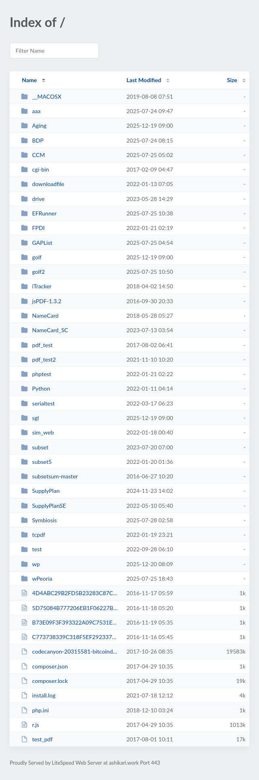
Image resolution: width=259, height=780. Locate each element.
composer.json (44, 666)
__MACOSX (41, 96)
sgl (30, 417)
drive (32, 198)
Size (232, 80)
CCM (33, 154)
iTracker (36, 286)
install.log (38, 695)
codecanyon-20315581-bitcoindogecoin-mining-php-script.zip (70, 651)
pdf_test (36, 344)
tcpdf (33, 534)
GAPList (36, 242)
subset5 (36, 461)
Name (29, 80)
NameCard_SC (44, 330)
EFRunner (38, 213)
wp (30, 564)
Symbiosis (38, 520)
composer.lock (44, 680)
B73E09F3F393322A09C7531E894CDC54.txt (70, 622)
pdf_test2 (38, 359)
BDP (32, 140)
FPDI (33, 227)
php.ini (35, 710)
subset (34, 447)
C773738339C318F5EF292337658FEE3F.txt (70, 636)
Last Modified (143, 80)
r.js (30, 724)
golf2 (33, 271)
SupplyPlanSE (43, 505)
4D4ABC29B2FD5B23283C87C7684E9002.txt (70, 593)
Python (35, 388)
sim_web (37, 432)
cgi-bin (35, 169)
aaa (30, 111)
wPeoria (36, 578)
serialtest (37, 403)
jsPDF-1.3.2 (41, 301)
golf (31, 257)
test (31, 549)
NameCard (39, 315)
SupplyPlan (40, 490)
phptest (36, 373)
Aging (33, 125)
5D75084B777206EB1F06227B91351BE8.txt (70, 607)
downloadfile (42, 183)
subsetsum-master (49, 476)
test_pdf (36, 739)
